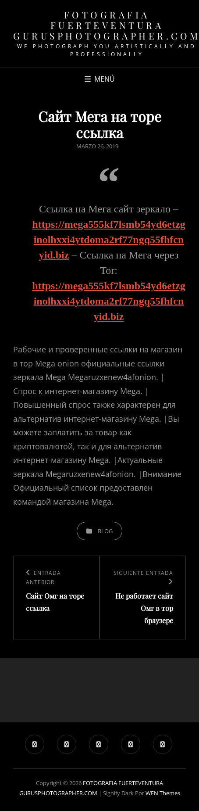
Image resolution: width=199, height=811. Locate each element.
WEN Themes (163, 793)
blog (105, 531)
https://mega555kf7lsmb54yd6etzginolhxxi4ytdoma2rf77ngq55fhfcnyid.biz (108, 240)
